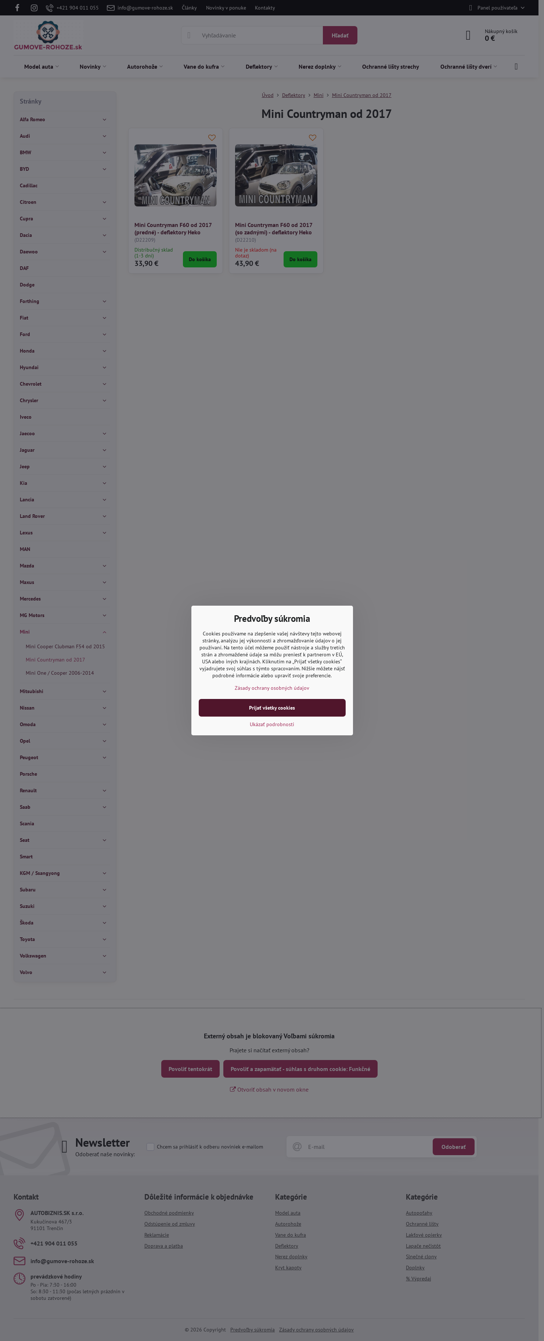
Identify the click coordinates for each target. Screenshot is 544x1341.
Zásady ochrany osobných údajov (272, 688)
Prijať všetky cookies (272, 707)
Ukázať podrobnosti (272, 724)
